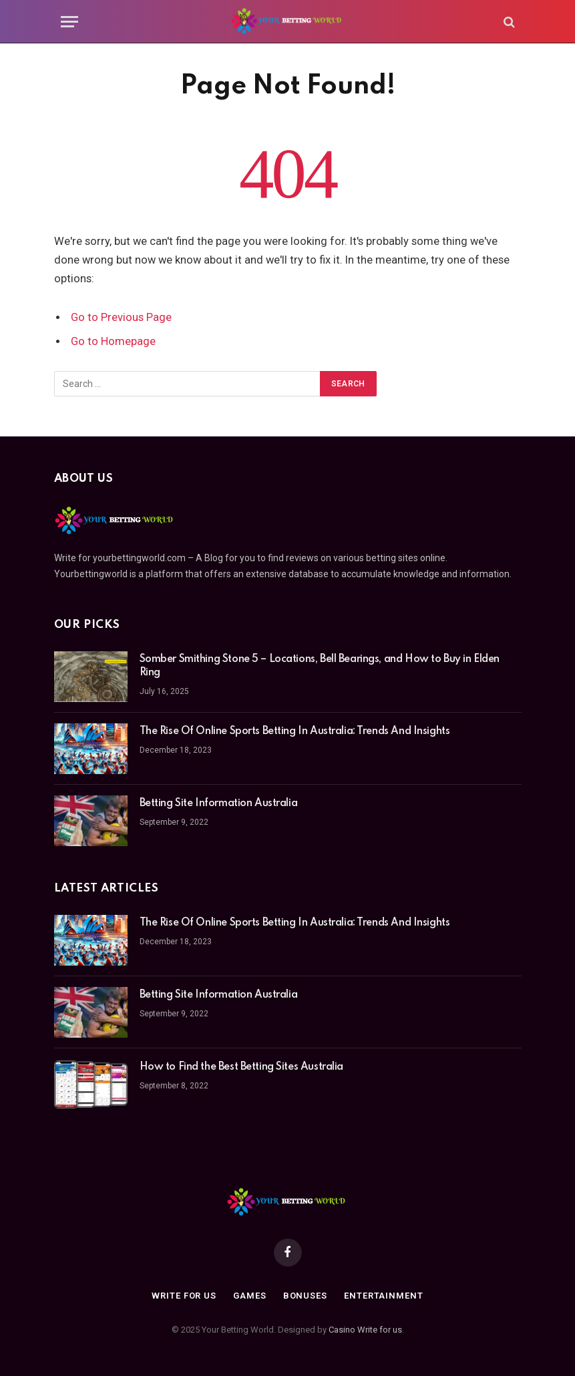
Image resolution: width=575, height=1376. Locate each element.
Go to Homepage (113, 341)
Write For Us (184, 1296)
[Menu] (69, 22)
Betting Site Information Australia (219, 803)
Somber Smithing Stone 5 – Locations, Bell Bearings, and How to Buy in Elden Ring (320, 666)
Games (249, 1296)
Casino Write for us (365, 1330)
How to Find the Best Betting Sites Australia (242, 1067)
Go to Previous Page (121, 317)
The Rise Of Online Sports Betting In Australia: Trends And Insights (295, 731)
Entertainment (383, 1296)
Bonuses (305, 1296)
